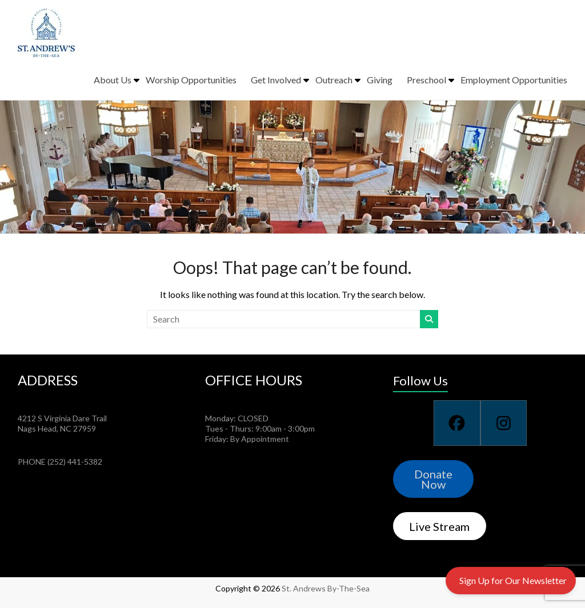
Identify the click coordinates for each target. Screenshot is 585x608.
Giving (379, 79)
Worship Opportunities (191, 79)
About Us (112, 79)
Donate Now (433, 479)
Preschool (426, 79)
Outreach (333, 79)
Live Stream (439, 526)
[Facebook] (457, 423)
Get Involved (276, 79)
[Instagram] (503, 423)
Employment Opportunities (513, 79)
